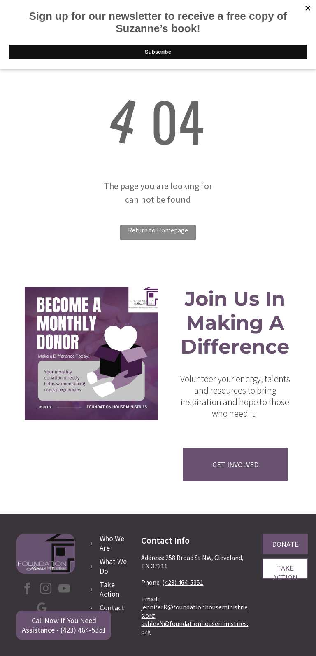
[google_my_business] (42, 609)
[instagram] (45, 589)
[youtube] (64, 589)
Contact (112, 607)
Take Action (109, 589)
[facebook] (27, 589)
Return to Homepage (158, 230)
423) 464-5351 (184, 582)
